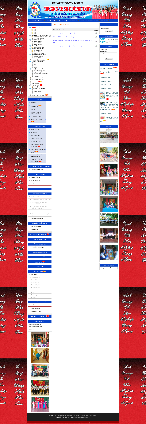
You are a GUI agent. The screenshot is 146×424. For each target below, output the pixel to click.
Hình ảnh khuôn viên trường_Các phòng (36, 113)
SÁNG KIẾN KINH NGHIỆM (38, 88)
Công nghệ (35, 295)
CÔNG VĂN (84, 21)
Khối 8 (35, 66)
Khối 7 (35, 64)
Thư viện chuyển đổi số (38, 121)
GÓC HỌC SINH (37, 85)
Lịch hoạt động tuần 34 (105, 85)
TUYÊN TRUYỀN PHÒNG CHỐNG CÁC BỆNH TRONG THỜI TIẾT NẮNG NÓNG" (112, 96)
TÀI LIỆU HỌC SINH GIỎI (37, 78)
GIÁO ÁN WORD (35, 83)
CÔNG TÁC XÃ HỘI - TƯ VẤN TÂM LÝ (38, 151)
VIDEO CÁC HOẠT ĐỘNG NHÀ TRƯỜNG (37, 160)
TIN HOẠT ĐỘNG (35, 129)
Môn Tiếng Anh (36, 285)
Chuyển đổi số (38, 106)
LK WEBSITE (74, 21)
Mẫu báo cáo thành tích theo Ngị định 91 (41, 214)
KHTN (34, 290)
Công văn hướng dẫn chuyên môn (40, 72)
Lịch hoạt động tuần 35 (105, 81)
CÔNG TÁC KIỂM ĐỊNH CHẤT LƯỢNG (42, 36)
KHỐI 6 (35, 29)
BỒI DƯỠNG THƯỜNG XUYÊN (39, 54)
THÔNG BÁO (34, 132)
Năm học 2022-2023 (38, 44)
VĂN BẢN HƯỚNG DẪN (39, 38)
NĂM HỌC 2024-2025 (38, 56)
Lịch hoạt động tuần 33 (105, 88)
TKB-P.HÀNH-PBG (93, 21)
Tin (33, 292)
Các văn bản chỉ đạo (38, 50)
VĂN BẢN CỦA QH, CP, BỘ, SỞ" (41, 60)
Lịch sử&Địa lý (36, 287)
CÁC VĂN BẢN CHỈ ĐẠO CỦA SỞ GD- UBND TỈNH (40, 203)
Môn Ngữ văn (36, 282)
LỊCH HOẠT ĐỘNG (64, 21)
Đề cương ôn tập (36, 277)
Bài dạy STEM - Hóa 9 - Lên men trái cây (63, 37)
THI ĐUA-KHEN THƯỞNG (38, 48)
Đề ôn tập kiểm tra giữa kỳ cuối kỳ (41, 73)
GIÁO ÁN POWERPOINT (37, 61)
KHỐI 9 (35, 33)
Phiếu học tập (36, 76)
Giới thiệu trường (35, 102)
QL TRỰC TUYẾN (51, 21)
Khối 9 (35, 67)
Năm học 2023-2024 (38, 42)
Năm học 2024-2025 (38, 41)
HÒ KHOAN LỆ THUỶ (36, 141)
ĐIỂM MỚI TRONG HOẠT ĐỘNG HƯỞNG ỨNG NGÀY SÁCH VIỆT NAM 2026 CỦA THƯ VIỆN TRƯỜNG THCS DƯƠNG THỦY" (109, 106)
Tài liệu (55, 24)
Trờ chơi (35, 75)
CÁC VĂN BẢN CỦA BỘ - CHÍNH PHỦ (41, 199)
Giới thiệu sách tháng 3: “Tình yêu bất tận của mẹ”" (109, 119)
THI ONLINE (105, 21)
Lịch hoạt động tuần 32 (105, 113)
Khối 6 (35, 63)
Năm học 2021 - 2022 (38, 93)
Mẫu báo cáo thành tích (38, 51)
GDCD (34, 297)
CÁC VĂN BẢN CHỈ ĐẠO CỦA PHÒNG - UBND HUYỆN (39, 207)
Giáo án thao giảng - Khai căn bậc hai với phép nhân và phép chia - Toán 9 (71, 46)
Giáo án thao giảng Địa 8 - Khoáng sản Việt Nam (65, 33)
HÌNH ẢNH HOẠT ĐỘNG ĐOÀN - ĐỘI (37, 145)
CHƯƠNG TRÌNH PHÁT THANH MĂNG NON (37, 155)
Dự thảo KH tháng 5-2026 (108, 68)
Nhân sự (33, 109)
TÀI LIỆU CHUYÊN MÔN (38, 69)
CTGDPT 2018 (37, 81)
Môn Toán (35, 280)
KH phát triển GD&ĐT (36, 116)
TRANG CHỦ (32, 21)
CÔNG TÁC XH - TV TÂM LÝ (40, 95)
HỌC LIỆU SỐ (37, 87)
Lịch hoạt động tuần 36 (105, 77)
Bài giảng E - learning (36, 45)
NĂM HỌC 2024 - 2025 (39, 47)
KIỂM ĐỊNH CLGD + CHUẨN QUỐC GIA (41, 35)
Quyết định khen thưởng (39, 53)
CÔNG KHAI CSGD (36, 39)
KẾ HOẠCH (41, 21)
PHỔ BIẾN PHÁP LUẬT (36, 138)
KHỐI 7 (35, 30)
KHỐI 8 (35, 32)
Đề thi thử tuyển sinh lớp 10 (39, 70)
